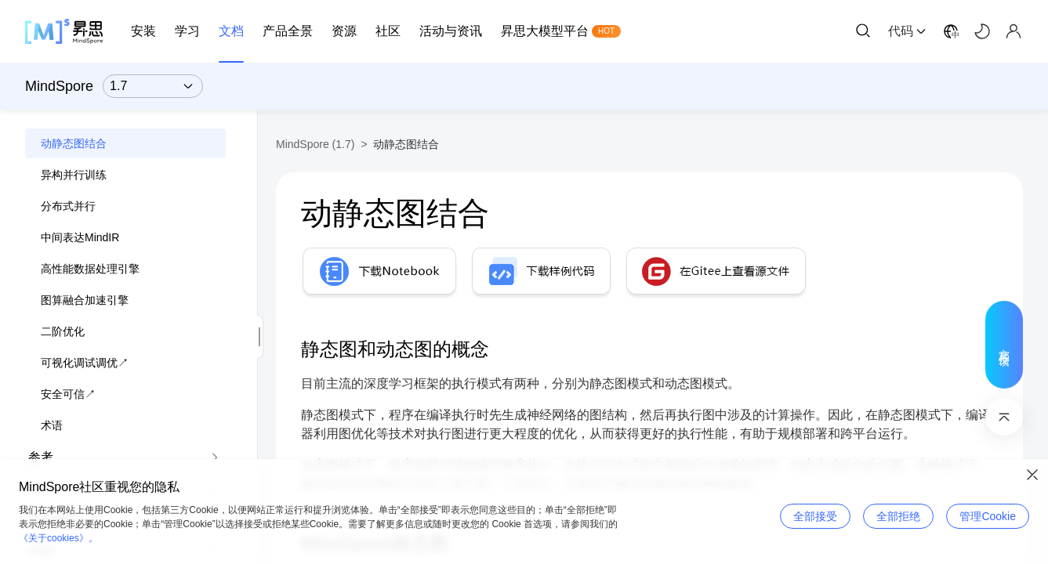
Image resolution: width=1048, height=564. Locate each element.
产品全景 (288, 31)
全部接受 (815, 516)
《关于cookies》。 (58, 538)
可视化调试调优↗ (85, 362)
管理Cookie (987, 516)
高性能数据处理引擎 (90, 268)
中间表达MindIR (80, 237)
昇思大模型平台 (545, 31)
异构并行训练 (74, 174)
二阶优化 (63, 331)
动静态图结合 (74, 143)
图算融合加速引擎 (85, 300)
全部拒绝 (898, 516)
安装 (143, 31)
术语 (52, 425)
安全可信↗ (68, 394)
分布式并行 (68, 206)
